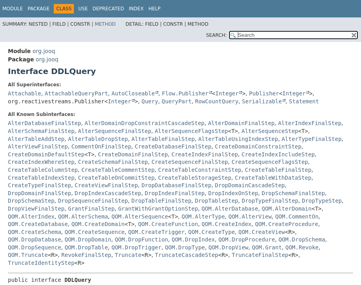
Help (155, 8)
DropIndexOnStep (233, 193)
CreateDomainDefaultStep (46, 154)
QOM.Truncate (28, 255)
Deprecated (108, 8)
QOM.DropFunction (141, 239)
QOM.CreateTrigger (156, 232)
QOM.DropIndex (193, 239)
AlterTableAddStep (36, 139)
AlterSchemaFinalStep (41, 131)
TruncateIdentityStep (41, 263)
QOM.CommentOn (297, 216)
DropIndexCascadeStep (108, 193)
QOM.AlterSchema (83, 216)
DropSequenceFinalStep (93, 201)
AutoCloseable (133, 93)
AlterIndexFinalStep (309, 123)
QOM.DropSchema (301, 239)
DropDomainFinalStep (39, 193)
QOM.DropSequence (34, 247)
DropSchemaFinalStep (293, 193)
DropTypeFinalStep (270, 201)
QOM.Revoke (301, 247)
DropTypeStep (322, 201)
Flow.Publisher (185, 93)
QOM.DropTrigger (136, 247)
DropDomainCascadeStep (250, 185)
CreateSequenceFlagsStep (269, 162)
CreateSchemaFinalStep (113, 162)
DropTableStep (216, 201)
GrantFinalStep (91, 208)
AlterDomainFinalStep (241, 123)
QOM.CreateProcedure (286, 224)
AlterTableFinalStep (163, 139)
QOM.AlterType (203, 216)
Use (83, 8)
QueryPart (177, 101)
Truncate (128, 255)
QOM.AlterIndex (31, 216)
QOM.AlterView (250, 216)
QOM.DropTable (86, 247)
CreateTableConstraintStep (199, 170)
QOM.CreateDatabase (38, 224)
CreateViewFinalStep (106, 185)
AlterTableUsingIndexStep (238, 139)
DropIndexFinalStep (175, 193)
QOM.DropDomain (88, 239)
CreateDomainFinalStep (133, 154)
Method (105, 24)
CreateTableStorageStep (194, 178)
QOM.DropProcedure (246, 239)
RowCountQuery (217, 101)
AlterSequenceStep (269, 131)
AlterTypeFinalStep (312, 139)
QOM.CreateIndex (226, 224)
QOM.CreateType (211, 232)
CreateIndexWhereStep (41, 162)
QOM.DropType (185, 247)
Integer (227, 93)
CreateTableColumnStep (43, 170)
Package (38, 8)
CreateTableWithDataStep (273, 178)
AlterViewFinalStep (38, 146)
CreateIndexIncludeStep (277, 154)
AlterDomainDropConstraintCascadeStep (144, 123)
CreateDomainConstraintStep (258, 146)
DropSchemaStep (31, 201)
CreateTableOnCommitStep (116, 178)
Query (149, 101)
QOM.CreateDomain (98, 224)
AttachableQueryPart (76, 93)
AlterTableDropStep (98, 139)
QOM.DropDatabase (34, 239)
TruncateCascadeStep (186, 255)
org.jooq (43, 51)
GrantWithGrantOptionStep (158, 208)
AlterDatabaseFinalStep (44, 123)
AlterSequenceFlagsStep (191, 131)
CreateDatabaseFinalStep (173, 146)
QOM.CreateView (262, 232)
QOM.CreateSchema (34, 232)
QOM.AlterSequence (139, 216)
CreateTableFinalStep (278, 170)
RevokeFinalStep (86, 255)
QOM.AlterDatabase (229, 208)
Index (136, 8)
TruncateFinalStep (260, 255)
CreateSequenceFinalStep (189, 162)
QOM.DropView (228, 247)
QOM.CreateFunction (168, 224)
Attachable (24, 93)
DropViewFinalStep (36, 208)
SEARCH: (216, 35)
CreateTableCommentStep (117, 170)
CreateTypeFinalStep (39, 185)
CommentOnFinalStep (101, 146)
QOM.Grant (267, 247)
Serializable (262, 101)
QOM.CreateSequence (95, 232)
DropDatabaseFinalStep (176, 185)
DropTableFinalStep (162, 201)
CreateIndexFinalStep (204, 154)
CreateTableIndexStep (41, 178)
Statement (304, 101)
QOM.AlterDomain (287, 208)
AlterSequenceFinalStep (114, 131)
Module (12, 8)
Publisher (264, 93)
